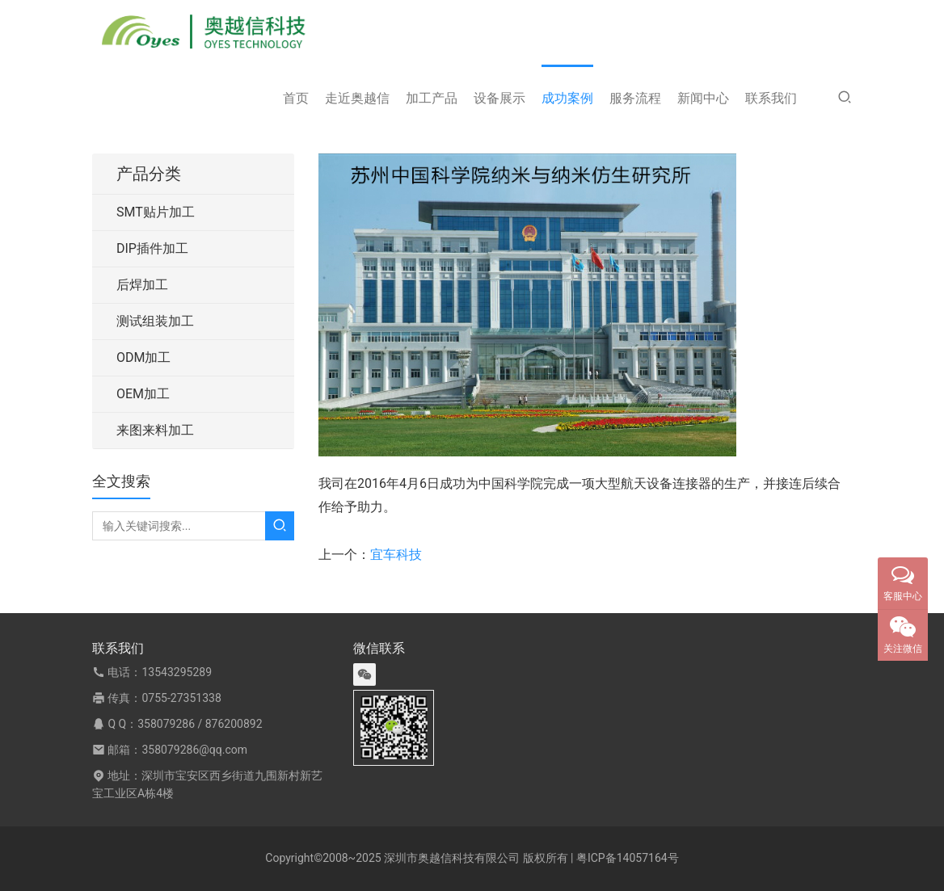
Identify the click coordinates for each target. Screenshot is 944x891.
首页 (296, 98)
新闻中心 (703, 98)
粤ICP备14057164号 (627, 857)
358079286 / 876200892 (199, 723)
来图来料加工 (155, 430)
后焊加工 (142, 284)
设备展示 (499, 98)
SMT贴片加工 (155, 212)
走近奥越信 (357, 98)
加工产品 (431, 98)
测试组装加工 (155, 321)
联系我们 (771, 98)
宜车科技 (396, 554)
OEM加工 (143, 393)
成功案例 (567, 98)
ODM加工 (143, 357)
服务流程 (635, 98)
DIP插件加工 (152, 248)
